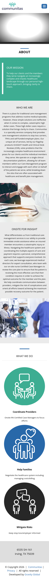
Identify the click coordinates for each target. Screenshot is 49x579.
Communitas (35, 567)
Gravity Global (32, 574)
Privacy (11, 570)
